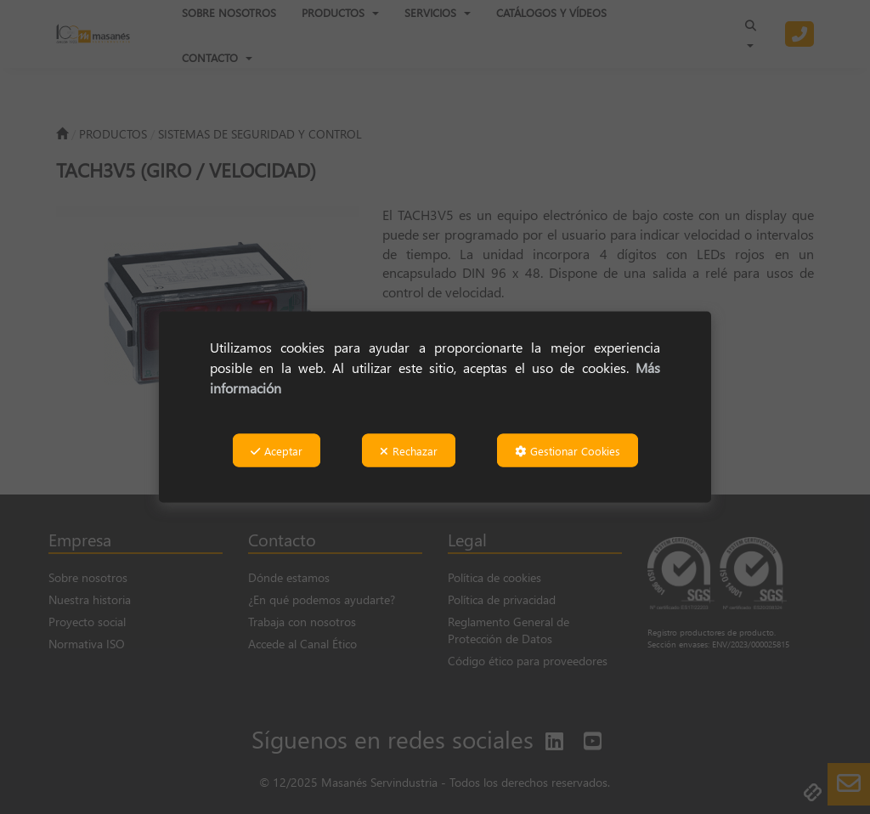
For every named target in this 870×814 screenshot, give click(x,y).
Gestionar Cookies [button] (567, 451)
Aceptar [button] (276, 451)
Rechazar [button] (409, 451)
